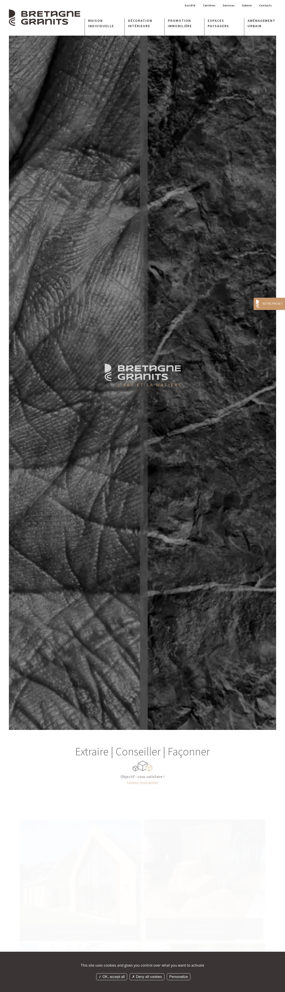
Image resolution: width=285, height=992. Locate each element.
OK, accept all (112, 977)
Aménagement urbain (262, 25)
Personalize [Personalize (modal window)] (178, 977)
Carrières (202, 6)
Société (181, 6)
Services (224, 6)
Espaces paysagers (218, 25)
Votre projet (272, 303)
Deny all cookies (147, 977)
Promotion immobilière (180, 25)
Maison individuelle (101, 25)
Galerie (244, 6)
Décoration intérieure (140, 25)
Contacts (264, 6)
